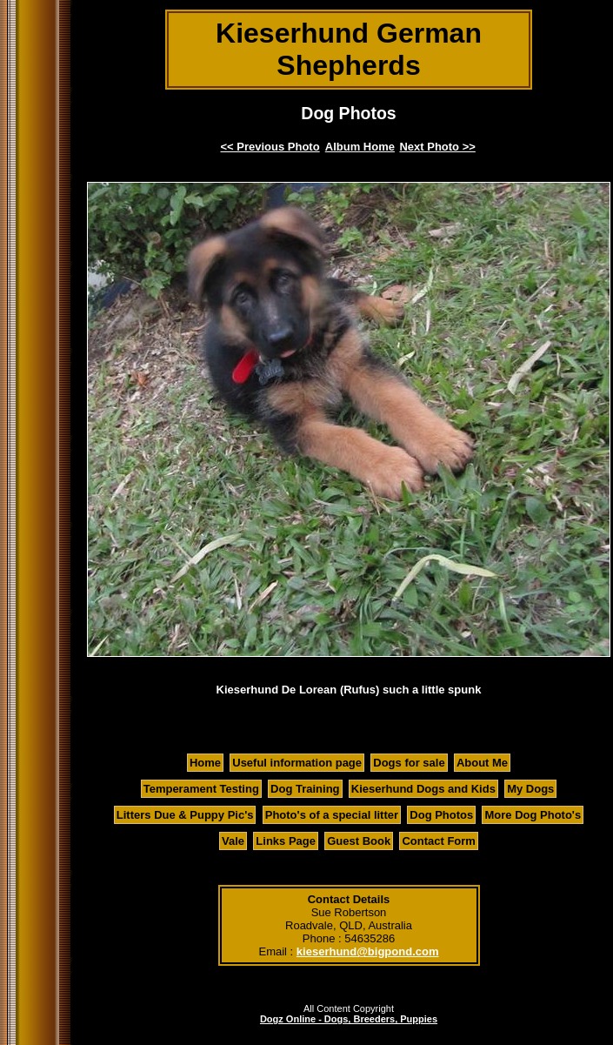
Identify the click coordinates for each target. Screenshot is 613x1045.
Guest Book (358, 840)
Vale (233, 840)
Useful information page (297, 762)
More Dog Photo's (532, 814)
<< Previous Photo (270, 146)
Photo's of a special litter (331, 814)
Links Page (286, 840)
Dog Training (304, 788)
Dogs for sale (408, 762)
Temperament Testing (201, 788)
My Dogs (530, 788)
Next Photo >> (437, 146)
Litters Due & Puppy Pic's (185, 814)
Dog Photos (441, 814)
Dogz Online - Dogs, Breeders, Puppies (348, 1019)
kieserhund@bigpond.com (368, 951)
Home (205, 762)
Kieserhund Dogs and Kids (423, 788)
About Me (482, 762)
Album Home (360, 146)
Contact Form (439, 840)
